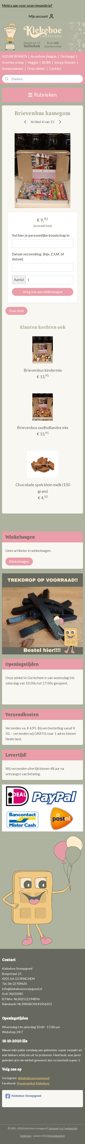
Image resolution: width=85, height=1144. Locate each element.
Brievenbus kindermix (43, 370)
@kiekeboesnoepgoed (33, 1078)
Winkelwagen (19, 561)
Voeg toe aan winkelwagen (43, 292)
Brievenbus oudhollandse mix (42, 427)
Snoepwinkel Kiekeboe (33, 1083)
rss (61, 1128)
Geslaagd (67, 56)
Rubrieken (42, 95)
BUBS (46, 62)
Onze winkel (36, 68)
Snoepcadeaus (12, 68)
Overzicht (16, 311)
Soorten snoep (13, 62)
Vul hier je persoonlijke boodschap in (40, 235)
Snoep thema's (65, 62)
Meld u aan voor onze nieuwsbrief (27, 5)
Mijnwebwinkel (56, 1135)
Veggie (33, 62)
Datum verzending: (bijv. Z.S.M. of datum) (38, 256)
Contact (55, 68)
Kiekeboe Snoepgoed (23, 1096)
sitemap (53, 1128)
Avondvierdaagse (44, 56)
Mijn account (41, 16)
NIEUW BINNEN (14, 56)
